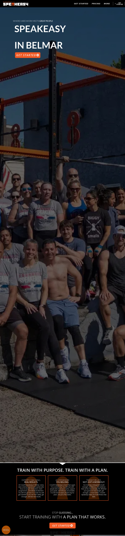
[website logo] (16, 3)
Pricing (96, 4)
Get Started (81, 4)
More (107, 4)
